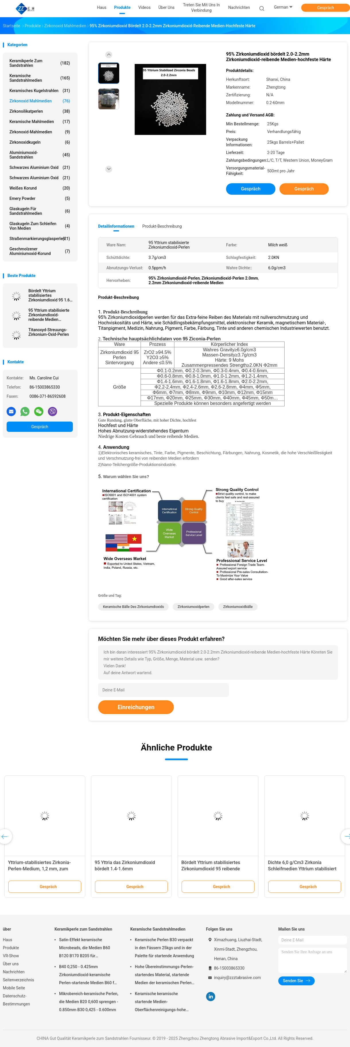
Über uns (11, 964)
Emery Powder (39, 198)
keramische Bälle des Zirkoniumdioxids (133, 607)
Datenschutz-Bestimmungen (16, 1000)
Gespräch (325, 7)
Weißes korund (39, 188)
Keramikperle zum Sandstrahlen (39, 63)
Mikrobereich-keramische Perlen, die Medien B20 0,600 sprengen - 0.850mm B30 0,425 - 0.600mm (88, 1001)
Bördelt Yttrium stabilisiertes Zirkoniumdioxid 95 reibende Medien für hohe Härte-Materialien (216, 869)
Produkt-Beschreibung (162, 226)
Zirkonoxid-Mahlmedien (39, 132)
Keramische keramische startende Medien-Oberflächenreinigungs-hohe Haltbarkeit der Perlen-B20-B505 (164, 1002)
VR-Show (11, 956)
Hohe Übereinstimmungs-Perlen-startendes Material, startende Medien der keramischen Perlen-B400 (164, 975)
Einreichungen (136, 707)
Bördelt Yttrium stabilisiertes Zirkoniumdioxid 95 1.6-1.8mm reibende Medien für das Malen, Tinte (50, 295)
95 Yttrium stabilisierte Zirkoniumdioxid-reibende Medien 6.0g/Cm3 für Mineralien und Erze (50, 315)
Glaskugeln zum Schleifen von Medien (39, 226)
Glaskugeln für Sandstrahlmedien (39, 211)
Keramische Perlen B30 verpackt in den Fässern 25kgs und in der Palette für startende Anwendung (164, 947)
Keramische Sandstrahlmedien (39, 78)
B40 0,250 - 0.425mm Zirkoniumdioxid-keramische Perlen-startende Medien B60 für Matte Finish (88, 975)
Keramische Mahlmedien (39, 121)
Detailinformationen (116, 226)
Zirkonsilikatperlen (39, 111)
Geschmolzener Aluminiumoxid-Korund (39, 251)
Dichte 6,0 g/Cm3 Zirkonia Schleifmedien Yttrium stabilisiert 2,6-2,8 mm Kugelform (302, 869)
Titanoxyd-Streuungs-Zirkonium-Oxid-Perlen (48, 332)
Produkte (11, 947)
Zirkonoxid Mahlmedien (39, 101)
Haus (7, 939)
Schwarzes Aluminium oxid (39, 167)
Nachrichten (14, 972)
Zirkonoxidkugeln (39, 142)
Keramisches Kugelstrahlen (39, 90)
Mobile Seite (14, 988)
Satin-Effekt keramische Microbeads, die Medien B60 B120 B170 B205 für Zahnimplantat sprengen (84, 948)
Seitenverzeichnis (18, 980)
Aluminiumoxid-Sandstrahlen (39, 154)
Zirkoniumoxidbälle (238, 607)
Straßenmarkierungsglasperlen (39, 238)
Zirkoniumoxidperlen (193, 607)
